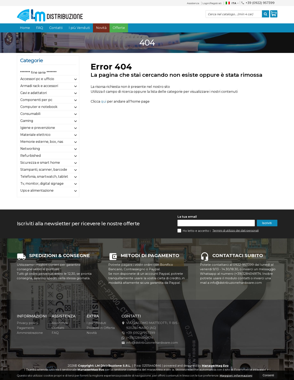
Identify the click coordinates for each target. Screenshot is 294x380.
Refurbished (30, 156)
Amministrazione (30, 333)
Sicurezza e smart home (40, 163)
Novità (101, 28)
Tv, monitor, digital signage (42, 183)
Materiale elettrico (35, 135)
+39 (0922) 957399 (258, 2)
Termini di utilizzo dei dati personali (236, 230)
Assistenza (193, 3)
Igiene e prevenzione (37, 128)
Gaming (26, 121)
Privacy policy (27, 323)
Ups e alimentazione (37, 190)
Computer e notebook (38, 107)
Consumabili (30, 114)
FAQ (39, 28)
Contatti (56, 28)
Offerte (119, 28)
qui (103, 101)
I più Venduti (79, 28)
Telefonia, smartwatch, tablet (44, 177)
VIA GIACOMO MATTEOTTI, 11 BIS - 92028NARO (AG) (150, 325)
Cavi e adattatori (33, 93)
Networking (30, 149)
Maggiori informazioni (236, 375)
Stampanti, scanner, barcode (43, 170)
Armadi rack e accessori (39, 86)
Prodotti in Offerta (101, 328)
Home (25, 28)
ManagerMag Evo (215, 365)
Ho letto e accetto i (194, 231)
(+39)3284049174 (137, 338)
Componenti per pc (36, 100)
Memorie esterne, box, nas (41, 142)
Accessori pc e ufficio (37, 79)
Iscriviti (267, 223)
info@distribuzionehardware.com (149, 343)
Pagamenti (25, 328)
